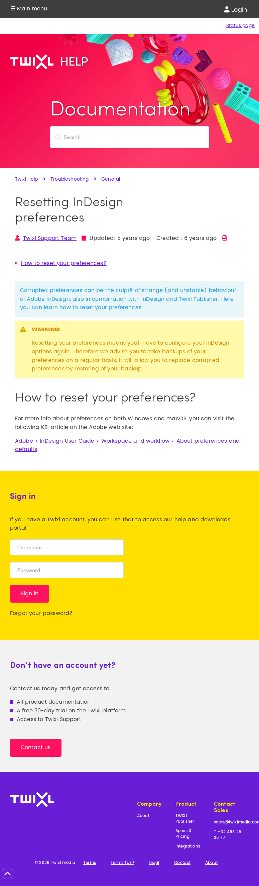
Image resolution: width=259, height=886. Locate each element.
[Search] (129, 137)
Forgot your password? (41, 613)
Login (235, 10)
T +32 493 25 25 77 (227, 835)
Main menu (29, 8)
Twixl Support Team (50, 238)
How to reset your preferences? (64, 263)
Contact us (36, 747)
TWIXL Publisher (184, 819)
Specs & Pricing (183, 834)
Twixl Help (26, 179)
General (110, 179)
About (143, 816)
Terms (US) (122, 863)
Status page (240, 25)
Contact (182, 863)
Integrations (187, 847)
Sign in (29, 593)
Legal (154, 863)
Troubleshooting (69, 179)
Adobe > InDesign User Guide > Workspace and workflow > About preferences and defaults (127, 445)
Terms (89, 863)
